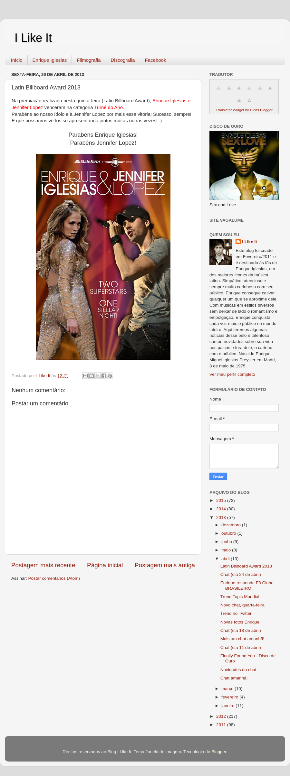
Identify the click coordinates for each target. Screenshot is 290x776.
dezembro (231, 524)
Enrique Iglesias (50, 60)
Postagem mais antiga (165, 565)
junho (227, 541)
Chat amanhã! (234, 678)
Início (17, 60)
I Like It (33, 37)
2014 (221, 508)
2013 (221, 517)
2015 (221, 500)
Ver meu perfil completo (232, 374)
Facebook (155, 60)
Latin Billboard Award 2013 (246, 566)
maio (226, 550)
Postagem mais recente (43, 565)
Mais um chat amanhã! (242, 638)
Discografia (123, 60)
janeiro (228, 705)
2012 (221, 716)
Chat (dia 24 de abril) (240, 574)
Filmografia (89, 60)
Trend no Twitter (236, 613)
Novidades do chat (238, 669)
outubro (229, 533)
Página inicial (105, 565)
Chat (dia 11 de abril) (240, 647)
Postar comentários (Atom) (54, 578)
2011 (221, 724)
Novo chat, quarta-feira (242, 605)
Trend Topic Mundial (239, 596)
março (228, 688)
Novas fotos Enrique (240, 622)
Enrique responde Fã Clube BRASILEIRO (247, 585)
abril (226, 558)
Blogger (218, 751)
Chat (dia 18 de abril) (240, 630)
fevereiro (230, 697)
